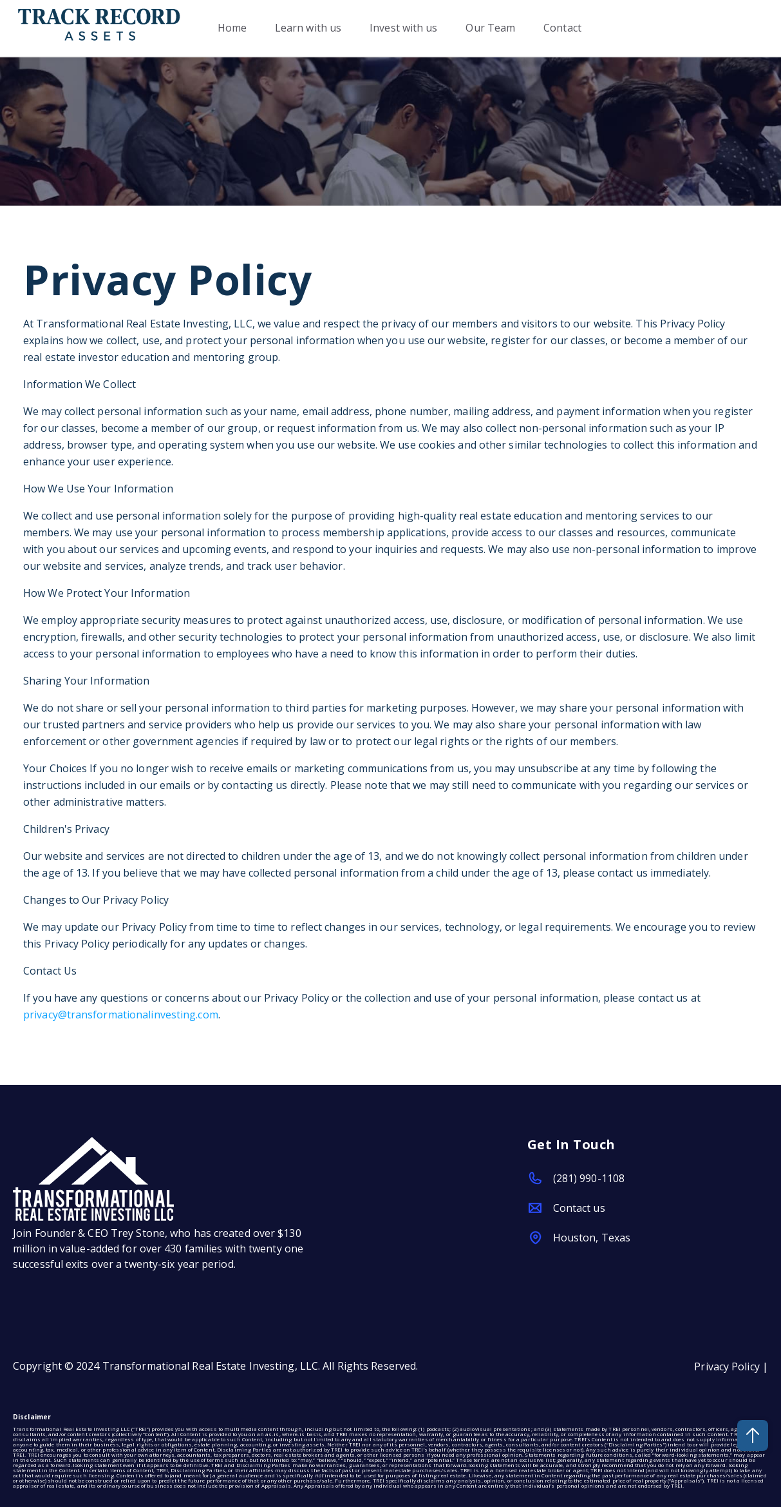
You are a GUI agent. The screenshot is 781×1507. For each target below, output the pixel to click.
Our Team (491, 28)
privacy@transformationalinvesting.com (120, 1014)
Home (232, 28)
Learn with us (308, 28)
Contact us (579, 1208)
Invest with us (403, 28)
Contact (563, 28)
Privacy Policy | (731, 1366)
